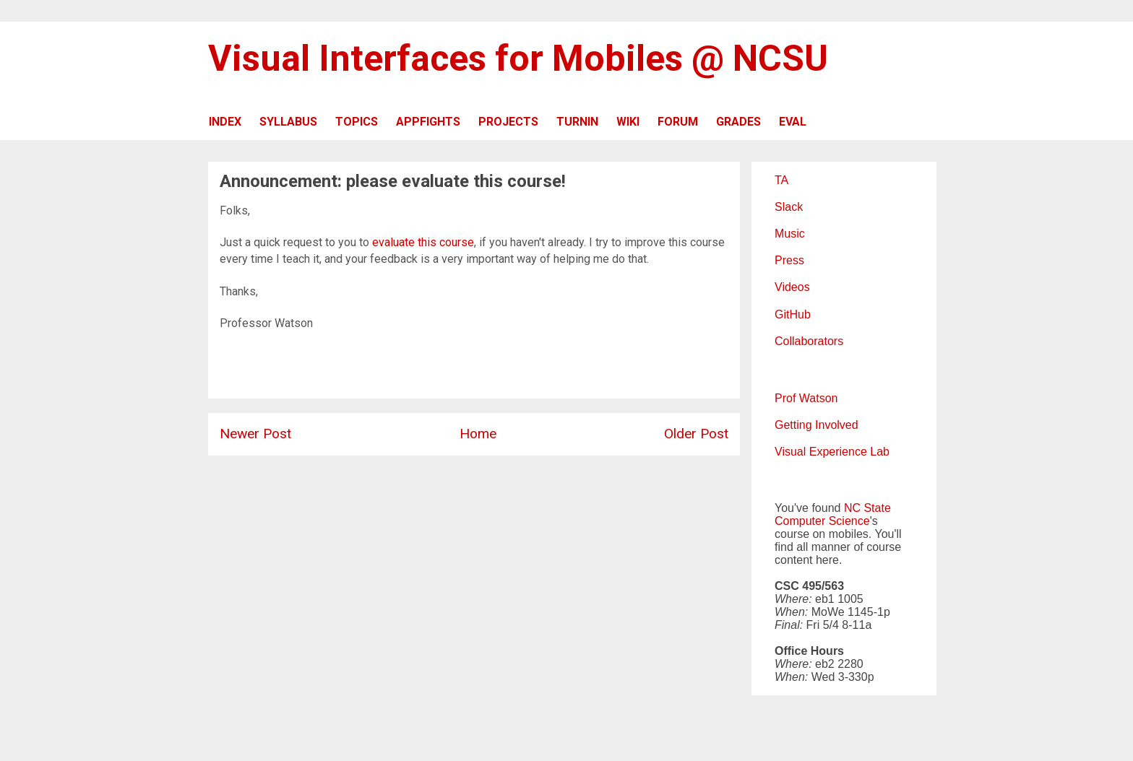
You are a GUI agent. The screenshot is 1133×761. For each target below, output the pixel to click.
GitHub (793, 314)
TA (781, 180)
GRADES (738, 122)
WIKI (627, 122)
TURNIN (577, 122)
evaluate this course (423, 242)
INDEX (225, 122)
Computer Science (822, 521)
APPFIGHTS (428, 122)
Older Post (696, 433)
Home (478, 433)
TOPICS (356, 122)
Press (789, 260)
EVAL (792, 122)
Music (790, 233)
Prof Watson (806, 398)
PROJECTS (508, 122)
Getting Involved (816, 425)
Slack (789, 207)
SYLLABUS (288, 122)
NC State (867, 508)
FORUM (678, 122)
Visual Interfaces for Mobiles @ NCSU (518, 58)
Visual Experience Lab (832, 451)
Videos (792, 287)
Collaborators (809, 341)
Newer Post (255, 433)
